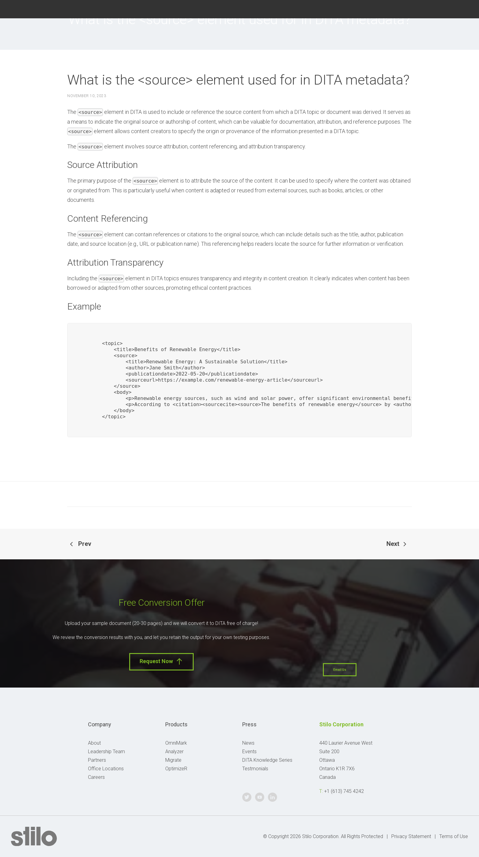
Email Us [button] (339, 669)
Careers (96, 777)
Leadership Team (106, 751)
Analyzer (174, 751)
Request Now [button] (161, 661)
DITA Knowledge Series (267, 760)
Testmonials (255, 769)
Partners (97, 760)
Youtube (448, 8)
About (94, 743)
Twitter (433, 8)
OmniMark (176, 743)
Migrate (173, 760)
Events (249, 751)
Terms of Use (453, 836)
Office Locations (106, 769)
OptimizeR (176, 769)
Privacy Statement (411, 836)
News (248, 743)
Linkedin (464, 8)
